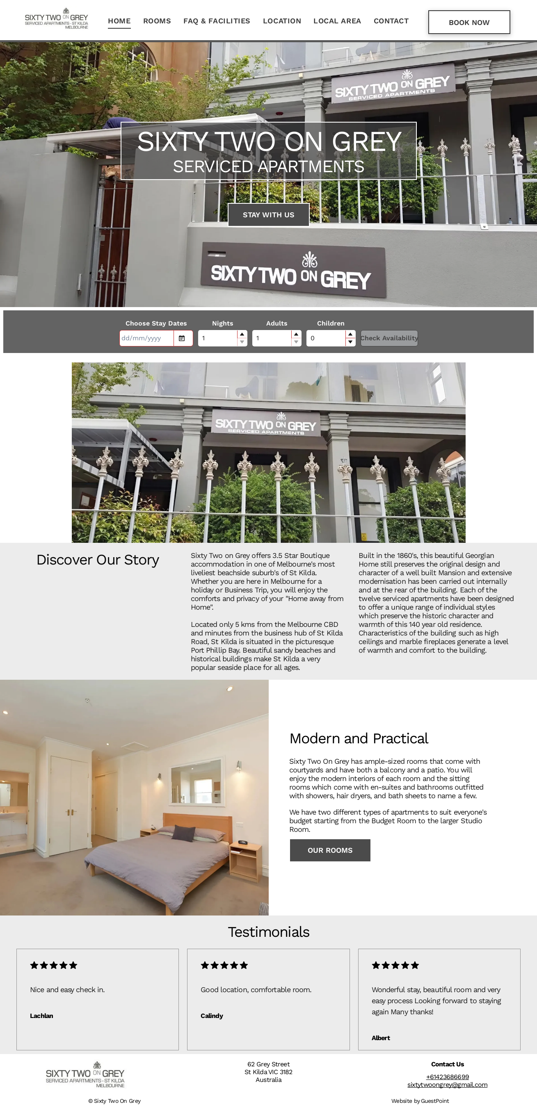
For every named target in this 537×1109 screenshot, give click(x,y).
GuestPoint (435, 1101)
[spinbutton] (222, 338)
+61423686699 (447, 1077)
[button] (242, 334)
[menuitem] (119, 21)
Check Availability (389, 338)
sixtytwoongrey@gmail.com (447, 1085)
